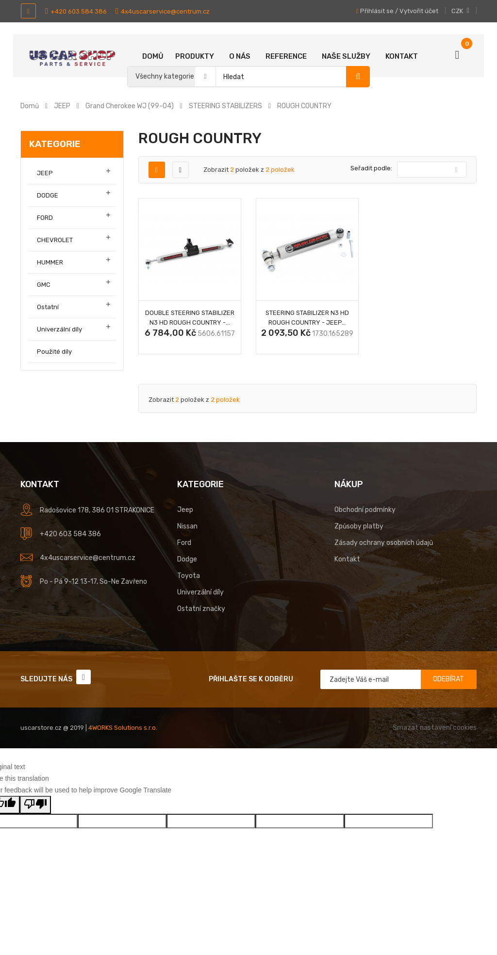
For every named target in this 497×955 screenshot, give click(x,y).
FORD (45, 217)
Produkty (194, 56)
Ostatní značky (201, 609)
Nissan (187, 526)
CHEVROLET (55, 240)
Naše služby (346, 56)
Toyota (188, 576)
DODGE (47, 195)
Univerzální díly (59, 329)
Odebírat (448, 679)
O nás (239, 56)
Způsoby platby (358, 526)
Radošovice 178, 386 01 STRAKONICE (97, 510)
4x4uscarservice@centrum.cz (163, 11)
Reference (286, 56)
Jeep (185, 510)
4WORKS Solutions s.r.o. (122, 727)
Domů (153, 56)
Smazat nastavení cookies (435, 728)
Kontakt (401, 56)
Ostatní (48, 307)
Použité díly (54, 351)
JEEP (45, 173)
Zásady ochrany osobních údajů (383, 543)
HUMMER (50, 262)
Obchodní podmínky (365, 510)
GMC (43, 284)
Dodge (187, 559)
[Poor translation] (35, 805)
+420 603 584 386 (76, 11)
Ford (184, 543)
